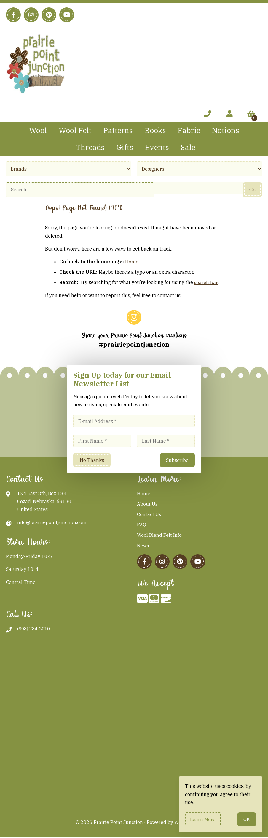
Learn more (203, 819)
